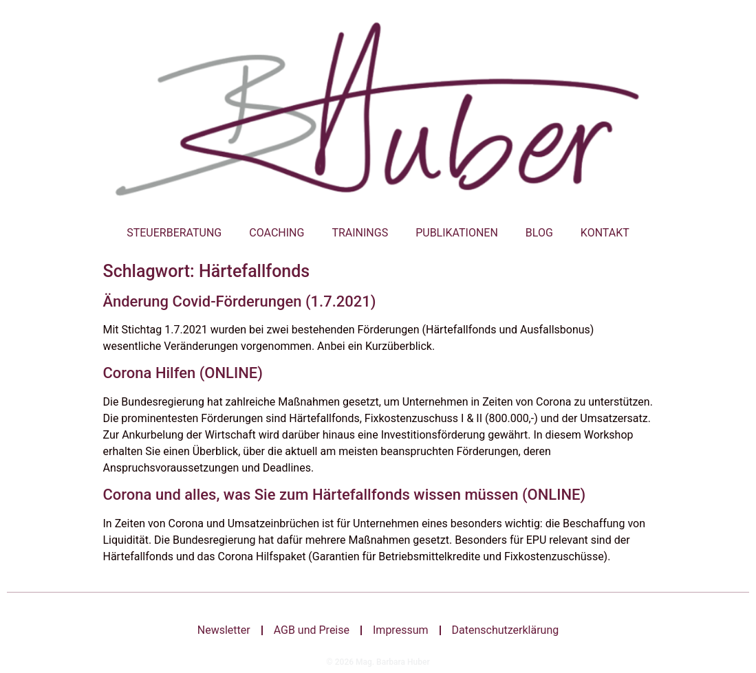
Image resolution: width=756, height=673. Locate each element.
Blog (539, 232)
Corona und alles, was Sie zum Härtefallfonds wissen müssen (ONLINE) (344, 494)
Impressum (401, 630)
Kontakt (605, 232)
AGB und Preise (311, 630)
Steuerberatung (174, 232)
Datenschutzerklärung (505, 630)
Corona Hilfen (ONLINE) (183, 373)
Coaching (276, 232)
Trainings (360, 232)
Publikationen (456, 232)
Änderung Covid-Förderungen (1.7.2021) (239, 301)
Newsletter (223, 630)
